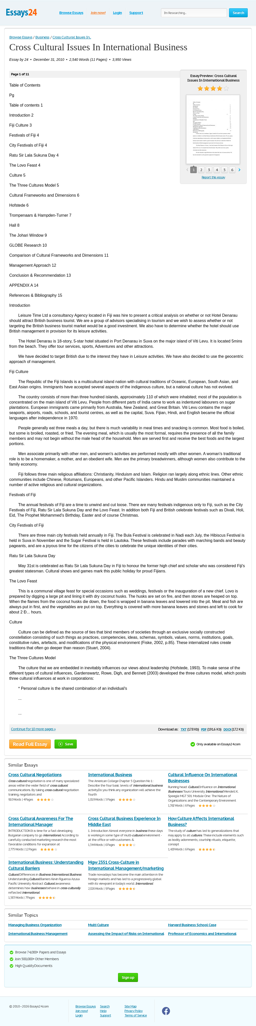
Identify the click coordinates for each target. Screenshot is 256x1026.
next (239, 170)
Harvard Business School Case (192, 924)
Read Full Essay (30, 744)
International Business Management (38, 933)
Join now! (98, 12)
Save (65, 744)
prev (187, 170)
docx (227, 729)
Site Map (130, 1006)
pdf (203, 729)
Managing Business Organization (35, 924)
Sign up (128, 977)
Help (103, 1011)
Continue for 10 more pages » (33, 729)
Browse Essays (71, 12)
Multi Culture (98, 924)
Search (105, 1006)
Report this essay (213, 177)
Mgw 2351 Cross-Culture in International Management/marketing (126, 865)
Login (117, 12)
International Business (110, 775)
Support (136, 12)
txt (183, 729)
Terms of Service (135, 1015)
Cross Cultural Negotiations (35, 775)
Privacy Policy (133, 1011)
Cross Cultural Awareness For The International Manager (40, 821)
